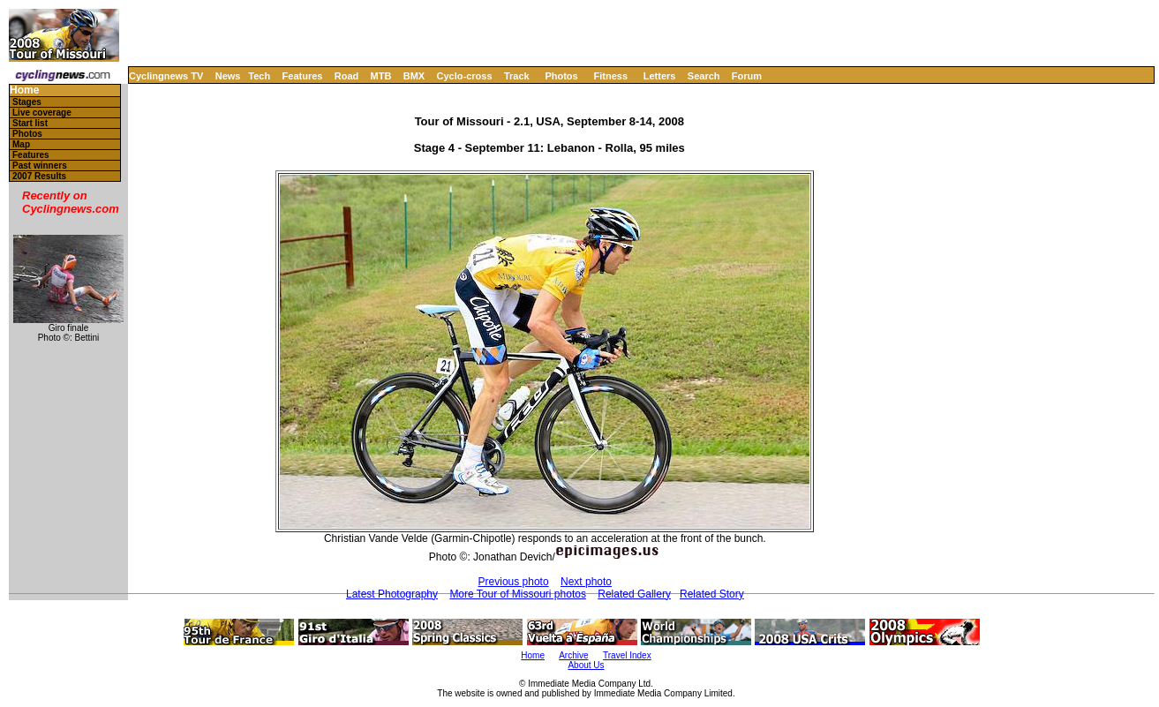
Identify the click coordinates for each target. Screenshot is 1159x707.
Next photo (586, 581)
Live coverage (41, 112)
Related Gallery (634, 594)
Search (704, 76)
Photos (561, 76)
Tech (259, 76)
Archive (573, 655)
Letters (659, 76)
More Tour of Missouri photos (517, 594)
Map (21, 144)
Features (302, 76)
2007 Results (39, 176)
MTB (381, 76)
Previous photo (513, 581)
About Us (586, 665)
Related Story (712, 594)
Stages (26, 102)
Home (24, 90)
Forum (747, 76)
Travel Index (627, 655)
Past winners (39, 165)
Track (517, 76)
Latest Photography (392, 594)
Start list (30, 123)
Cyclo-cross (465, 76)
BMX (414, 76)
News (228, 76)
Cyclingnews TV (166, 76)
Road (347, 76)
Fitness (610, 76)
